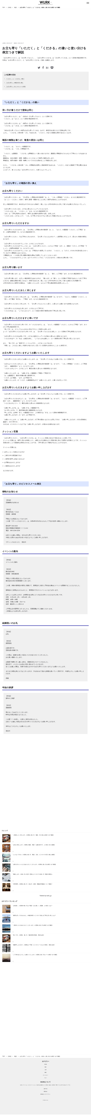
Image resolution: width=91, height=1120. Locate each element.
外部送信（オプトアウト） (45, 1094)
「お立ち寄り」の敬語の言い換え (14, 82)
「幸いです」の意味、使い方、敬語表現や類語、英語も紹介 (28, 935)
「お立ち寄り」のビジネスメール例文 (15, 86)
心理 (45, 1069)
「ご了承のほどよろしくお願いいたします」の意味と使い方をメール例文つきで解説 (34, 954)
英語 (45, 1067)
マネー (45, 1077)
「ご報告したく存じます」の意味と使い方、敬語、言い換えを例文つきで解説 (33, 835)
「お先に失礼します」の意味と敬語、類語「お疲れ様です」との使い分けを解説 (33, 845)
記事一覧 (45, 1088)
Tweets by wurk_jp (45, 895)
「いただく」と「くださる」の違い (14, 78)
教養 (45, 1072)
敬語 (13, 841)
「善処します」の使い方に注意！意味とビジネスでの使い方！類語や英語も (32, 874)
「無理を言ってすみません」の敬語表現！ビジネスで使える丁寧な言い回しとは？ (34, 915)
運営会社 (45, 1091)
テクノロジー (45, 1075)
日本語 (45, 1064)
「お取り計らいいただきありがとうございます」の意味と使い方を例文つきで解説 (34, 864)
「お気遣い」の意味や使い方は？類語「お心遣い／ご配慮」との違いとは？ (32, 905)
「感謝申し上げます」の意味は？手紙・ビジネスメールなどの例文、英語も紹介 (33, 945)
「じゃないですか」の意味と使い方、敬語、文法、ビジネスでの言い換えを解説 (33, 854)
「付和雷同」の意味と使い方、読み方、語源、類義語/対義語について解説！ (32, 884)
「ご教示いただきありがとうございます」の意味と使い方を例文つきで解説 (32, 925)
